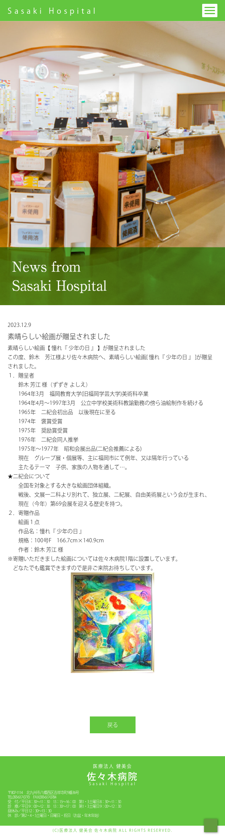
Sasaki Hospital (53, 11)
